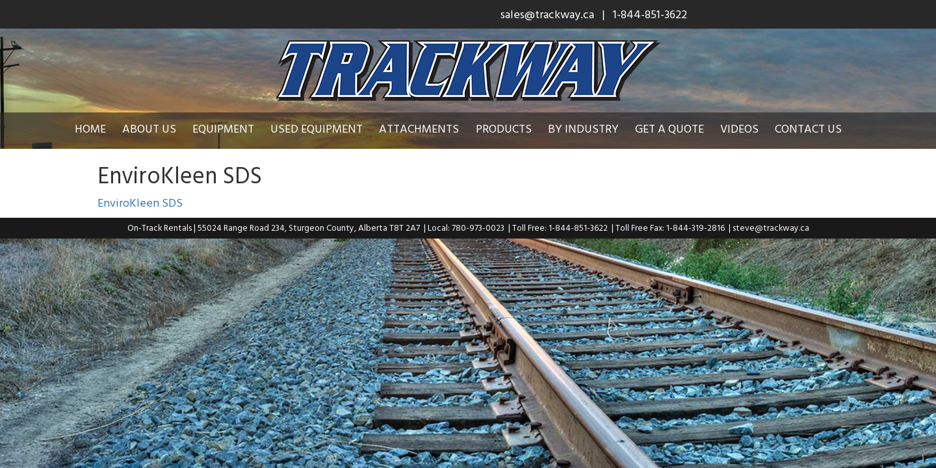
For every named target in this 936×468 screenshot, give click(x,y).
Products (513, 128)
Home (100, 128)
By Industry (593, 128)
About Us (159, 128)
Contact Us (818, 128)
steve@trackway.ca (771, 227)
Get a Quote (679, 128)
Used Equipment (326, 128)
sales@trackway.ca (547, 14)
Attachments (429, 128)
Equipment (233, 128)
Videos (749, 128)
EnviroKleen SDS (140, 202)
